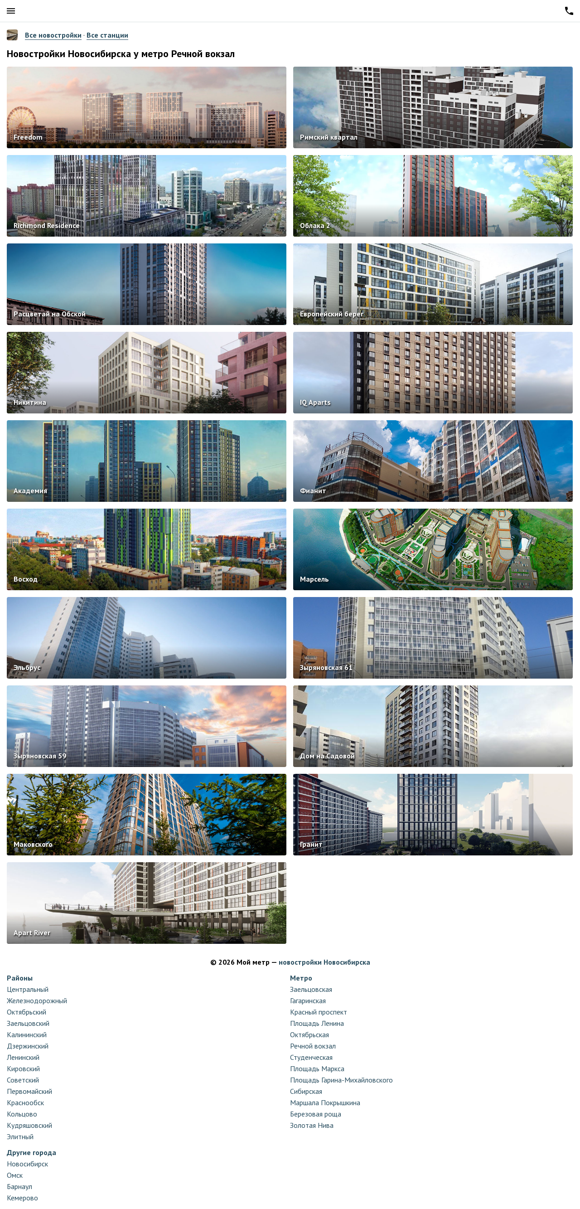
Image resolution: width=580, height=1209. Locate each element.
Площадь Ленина (317, 1023)
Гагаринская (308, 1000)
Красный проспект (318, 1011)
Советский (23, 1079)
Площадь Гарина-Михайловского (341, 1079)
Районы (20, 977)
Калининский (27, 1034)
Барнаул (19, 1186)
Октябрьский (26, 1011)
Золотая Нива (312, 1125)
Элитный (20, 1136)
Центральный (27, 989)
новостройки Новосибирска (324, 961)
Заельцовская (311, 989)
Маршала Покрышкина (325, 1102)
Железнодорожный (37, 1000)
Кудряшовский (29, 1125)
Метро (301, 977)
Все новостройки (53, 34)
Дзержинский (27, 1045)
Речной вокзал (313, 1045)
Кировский (23, 1068)
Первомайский (29, 1091)
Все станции (107, 34)
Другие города (31, 1152)
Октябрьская (309, 1034)
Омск (15, 1175)
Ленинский (23, 1057)
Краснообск (25, 1102)
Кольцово (22, 1113)
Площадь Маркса (317, 1068)
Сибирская (306, 1091)
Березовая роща (315, 1113)
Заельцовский (28, 1023)
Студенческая (311, 1057)
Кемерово (22, 1197)
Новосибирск (27, 1163)
